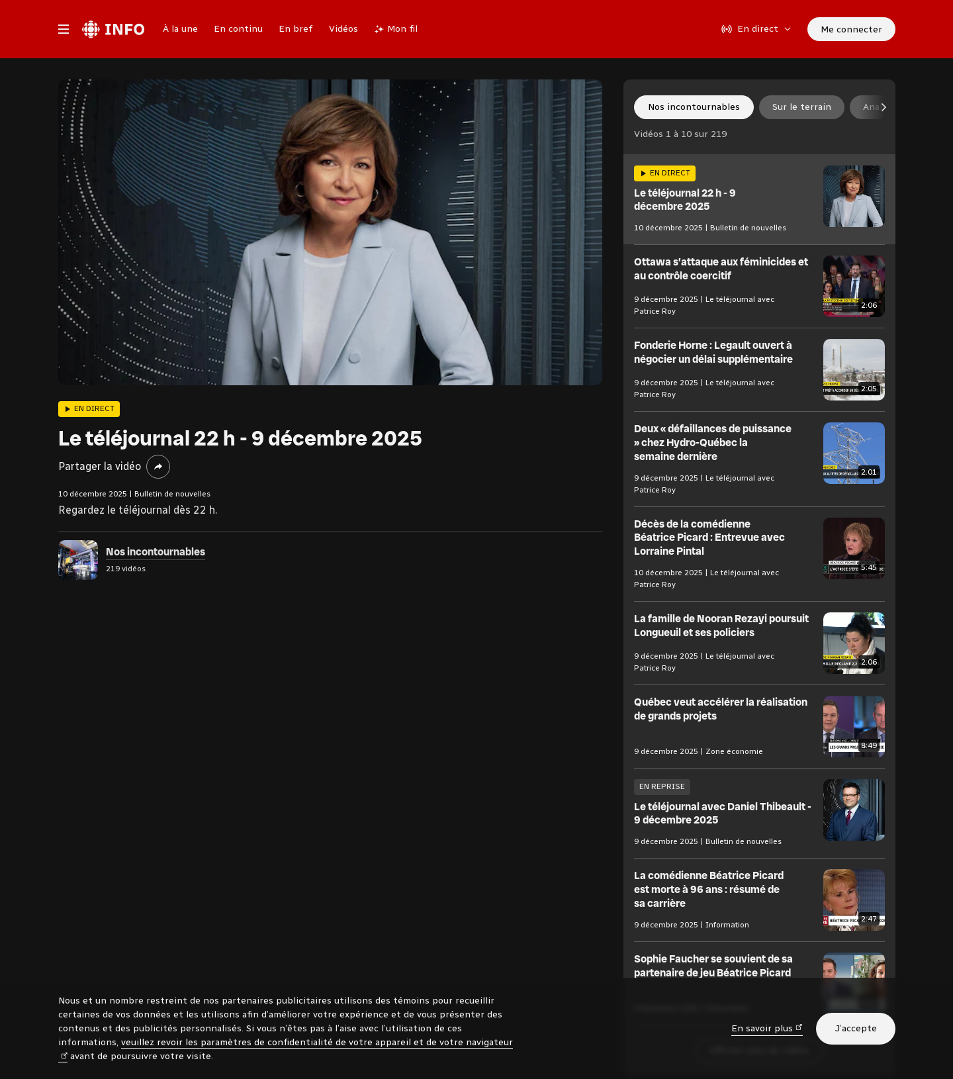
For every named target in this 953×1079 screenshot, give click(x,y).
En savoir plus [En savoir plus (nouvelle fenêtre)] (767, 1027)
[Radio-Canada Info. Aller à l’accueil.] (113, 29)
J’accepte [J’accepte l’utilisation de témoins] (856, 1028)
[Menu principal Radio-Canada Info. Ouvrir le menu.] (63, 29)
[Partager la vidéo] (158, 467)
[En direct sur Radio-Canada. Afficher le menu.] (756, 29)
